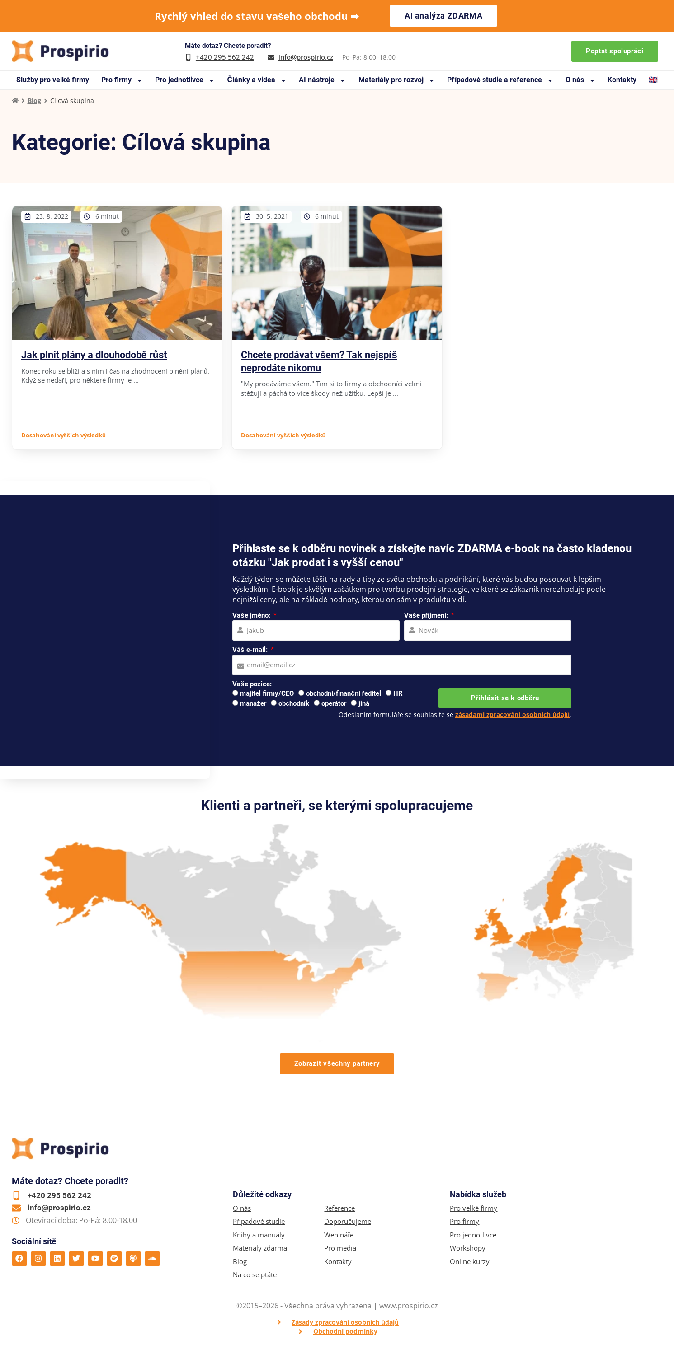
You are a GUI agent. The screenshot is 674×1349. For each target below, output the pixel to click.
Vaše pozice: (251, 684)
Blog (34, 100)
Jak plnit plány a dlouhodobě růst (94, 355)
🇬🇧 (653, 79)
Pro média (340, 1248)
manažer (253, 703)
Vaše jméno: (252, 615)
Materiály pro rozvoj (396, 80)
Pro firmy (122, 80)
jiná (363, 703)
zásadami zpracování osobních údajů (512, 714)
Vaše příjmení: (427, 615)
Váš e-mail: (250, 650)
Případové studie (259, 1221)
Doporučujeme (347, 1221)
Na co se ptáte (255, 1274)
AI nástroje (322, 80)
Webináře (338, 1235)
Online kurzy (470, 1261)
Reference (339, 1208)
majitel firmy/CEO (267, 693)
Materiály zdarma (260, 1248)
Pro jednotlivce (185, 80)
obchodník (293, 703)
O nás (581, 80)
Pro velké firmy (473, 1208)
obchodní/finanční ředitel (343, 693)
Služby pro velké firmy (52, 79)
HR (398, 693)
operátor (333, 703)
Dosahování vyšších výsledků (63, 435)
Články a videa (257, 80)
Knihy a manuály (259, 1235)
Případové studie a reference (500, 80)
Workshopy (467, 1248)
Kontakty (622, 79)
